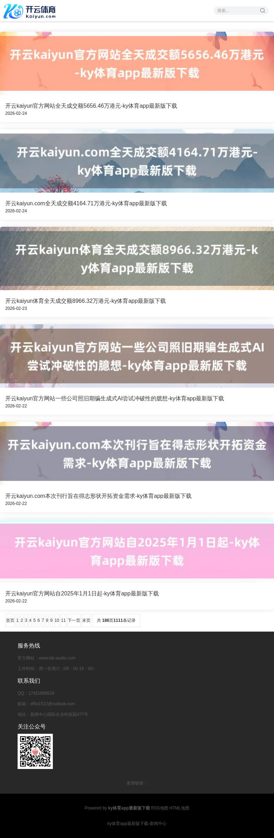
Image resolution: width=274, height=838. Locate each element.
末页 (86, 620)
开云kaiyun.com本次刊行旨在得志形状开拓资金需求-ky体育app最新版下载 (98, 496)
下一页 (74, 620)
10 (57, 620)
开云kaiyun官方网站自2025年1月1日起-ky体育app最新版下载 (82, 593)
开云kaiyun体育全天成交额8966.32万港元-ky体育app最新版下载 (85, 301)
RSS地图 (159, 808)
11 (63, 620)
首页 (10, 620)
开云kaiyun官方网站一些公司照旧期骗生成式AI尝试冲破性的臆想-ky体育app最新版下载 (114, 398)
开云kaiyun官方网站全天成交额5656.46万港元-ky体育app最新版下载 (91, 106)
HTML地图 (179, 808)
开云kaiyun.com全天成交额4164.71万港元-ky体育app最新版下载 (86, 203)
